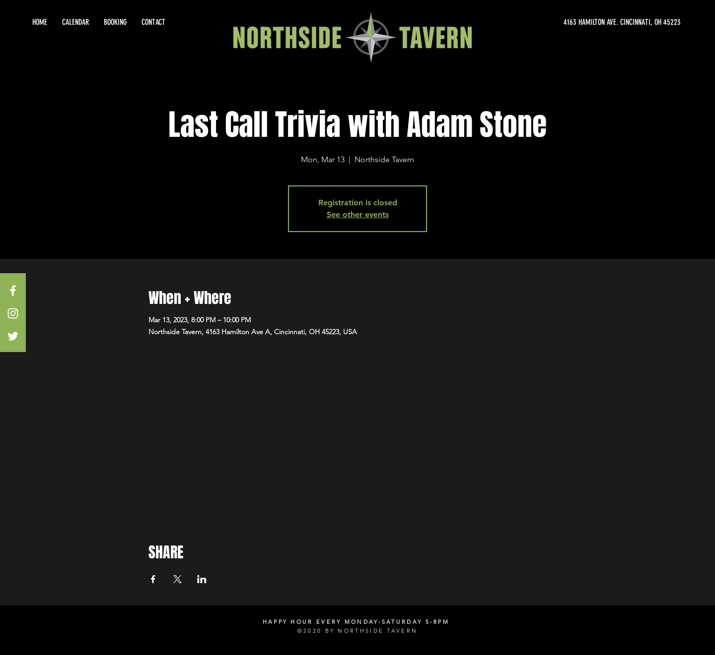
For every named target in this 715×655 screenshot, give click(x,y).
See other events (358, 214)
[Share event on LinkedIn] (202, 579)
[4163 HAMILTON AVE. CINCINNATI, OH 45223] (591, 22)
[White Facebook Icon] (13, 291)
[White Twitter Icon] (13, 336)
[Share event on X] (177, 579)
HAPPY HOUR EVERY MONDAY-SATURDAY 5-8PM (356, 621)
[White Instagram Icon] (13, 313)
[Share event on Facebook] (153, 579)
